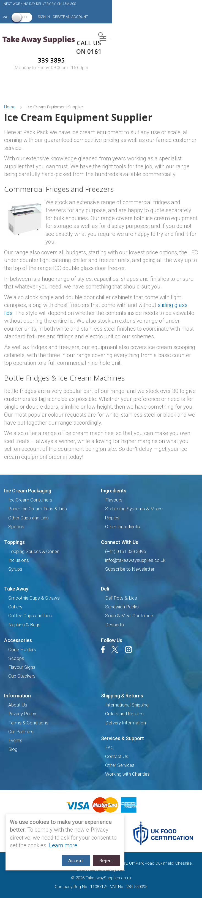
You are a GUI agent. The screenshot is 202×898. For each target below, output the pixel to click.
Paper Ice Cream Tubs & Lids (37, 508)
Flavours (113, 500)
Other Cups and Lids (28, 518)
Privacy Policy (22, 713)
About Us (17, 705)
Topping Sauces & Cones (33, 551)
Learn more (63, 845)
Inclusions (18, 560)
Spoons (16, 526)
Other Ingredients (122, 526)
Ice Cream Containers (30, 500)
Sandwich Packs (122, 607)
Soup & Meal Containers (129, 615)
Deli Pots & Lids (121, 598)
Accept (75, 860)
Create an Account (70, 17)
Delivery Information (125, 723)
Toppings (14, 542)
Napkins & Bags (24, 624)
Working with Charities (127, 774)
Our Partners (21, 731)
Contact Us (116, 756)
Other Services (120, 765)
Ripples (112, 518)
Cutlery (15, 607)
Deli (105, 589)
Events (15, 740)
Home (10, 106)
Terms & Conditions (28, 723)
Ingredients (113, 491)
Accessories (18, 640)
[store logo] (37, 39)
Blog (12, 749)
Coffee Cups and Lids (30, 615)
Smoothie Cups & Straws (34, 598)
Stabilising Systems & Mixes (134, 508)
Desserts (114, 624)
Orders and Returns (124, 713)
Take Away (16, 589)
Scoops (16, 658)
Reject (106, 860)
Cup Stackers (22, 676)
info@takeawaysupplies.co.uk (135, 560)
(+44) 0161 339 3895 (125, 551)
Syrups (15, 569)
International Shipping (127, 705)
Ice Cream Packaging (27, 491)
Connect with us (119, 542)
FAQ (109, 747)
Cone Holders (22, 649)
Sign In (44, 17)
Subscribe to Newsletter (129, 569)
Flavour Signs (22, 667)
